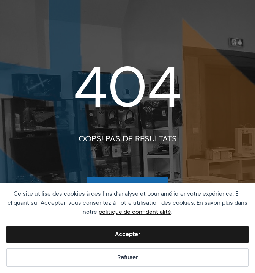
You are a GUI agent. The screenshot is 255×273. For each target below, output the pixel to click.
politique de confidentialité (135, 212)
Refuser (127, 257)
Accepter (127, 234)
